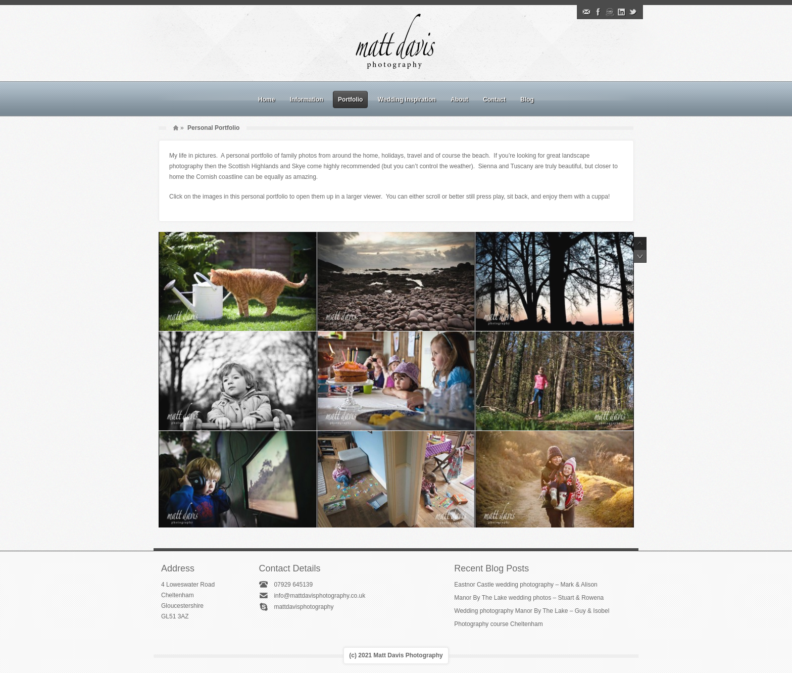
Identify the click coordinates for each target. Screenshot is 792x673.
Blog (527, 99)
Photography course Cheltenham (498, 624)
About (459, 99)
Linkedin (621, 12)
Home (266, 99)
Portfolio (350, 99)
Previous (640, 243)
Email (586, 12)
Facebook (598, 12)
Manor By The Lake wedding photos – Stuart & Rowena (529, 597)
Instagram (610, 12)
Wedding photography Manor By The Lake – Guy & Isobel (531, 610)
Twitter (633, 12)
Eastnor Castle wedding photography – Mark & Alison (526, 584)
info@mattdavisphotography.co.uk (319, 595)
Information (306, 99)
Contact (494, 99)
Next (640, 256)
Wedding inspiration (407, 99)
